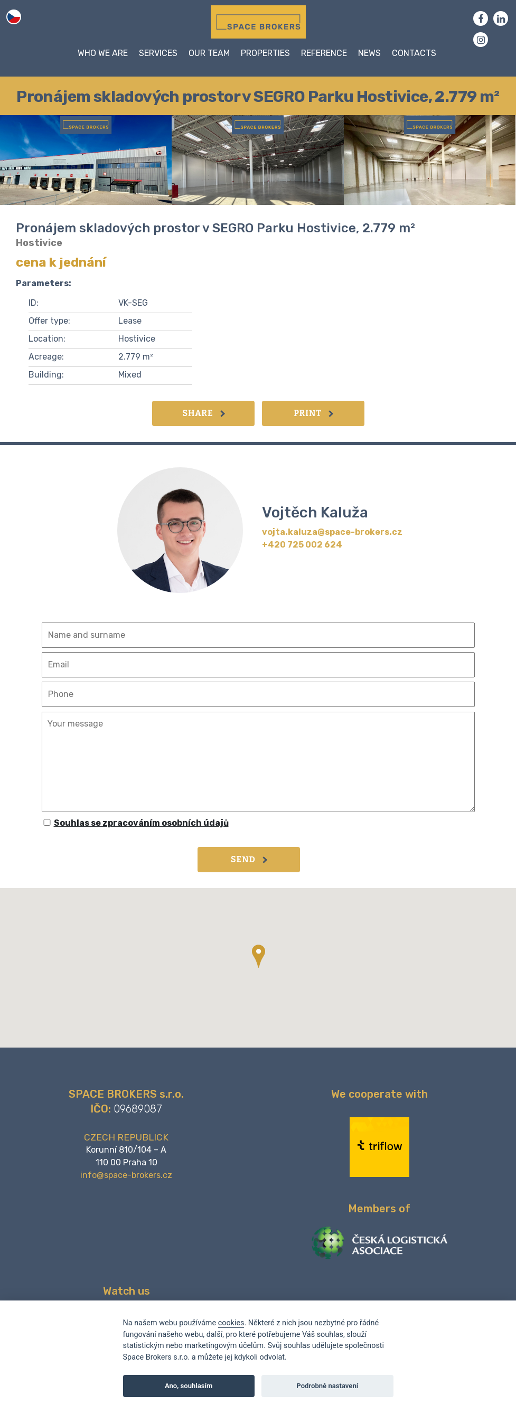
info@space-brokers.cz (126, 1175)
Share (203, 413)
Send (249, 859)
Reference (324, 53)
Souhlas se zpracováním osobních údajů (141, 823)
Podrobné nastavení (327, 1386)
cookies (231, 1322)
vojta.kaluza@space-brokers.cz (332, 532)
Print (313, 413)
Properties (265, 53)
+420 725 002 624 (302, 545)
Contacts (414, 53)
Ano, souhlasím (189, 1386)
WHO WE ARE (103, 53)
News (369, 53)
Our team (209, 53)
